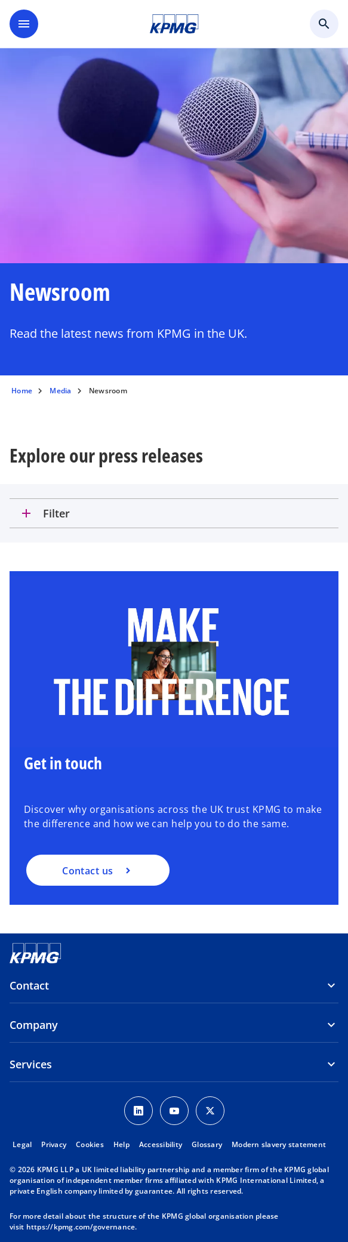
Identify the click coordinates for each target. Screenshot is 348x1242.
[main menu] (24, 24)
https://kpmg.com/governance (80, 1227)
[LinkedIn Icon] (138, 1110)
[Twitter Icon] (210, 1110)
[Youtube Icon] (174, 1110)
